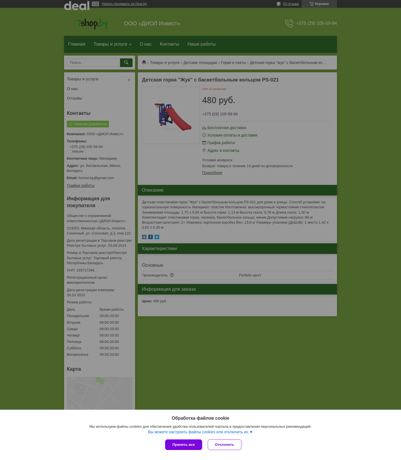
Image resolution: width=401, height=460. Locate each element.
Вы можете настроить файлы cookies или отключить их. (198, 432)
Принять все (183, 444)
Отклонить (224, 444)
